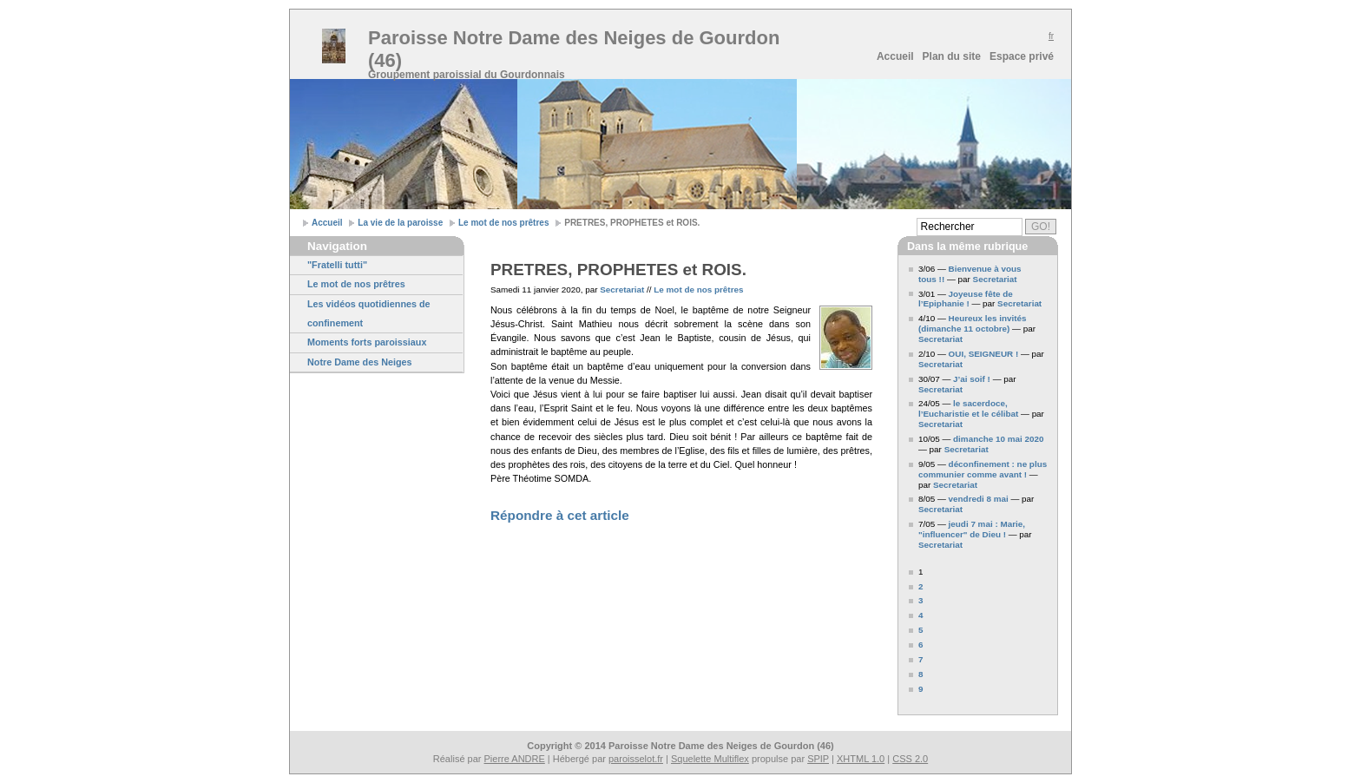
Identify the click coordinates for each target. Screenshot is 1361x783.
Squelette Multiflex (710, 758)
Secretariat (622, 289)
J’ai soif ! (971, 379)
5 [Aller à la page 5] (921, 630)
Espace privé (1022, 56)
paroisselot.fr (635, 758)
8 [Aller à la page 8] (921, 674)
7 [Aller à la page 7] (921, 659)
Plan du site (952, 56)
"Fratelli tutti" (337, 265)
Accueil (895, 56)
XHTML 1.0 (860, 758)
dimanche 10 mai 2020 (998, 439)
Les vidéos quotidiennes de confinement (369, 313)
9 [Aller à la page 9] (921, 689)
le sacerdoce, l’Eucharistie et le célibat (968, 408)
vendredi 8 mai (979, 498)
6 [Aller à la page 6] (921, 644)
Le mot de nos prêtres (503, 222)
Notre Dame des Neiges (359, 362)
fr (1051, 36)
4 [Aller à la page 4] (921, 615)
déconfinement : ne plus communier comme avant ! (982, 469)
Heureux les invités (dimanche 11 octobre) (972, 323)
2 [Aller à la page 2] (921, 586)
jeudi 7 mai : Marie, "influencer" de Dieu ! (971, 529)
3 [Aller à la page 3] (921, 600)
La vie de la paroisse (400, 222)
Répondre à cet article (559, 515)
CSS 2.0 (910, 758)
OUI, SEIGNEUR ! (984, 354)
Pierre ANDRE (514, 758)
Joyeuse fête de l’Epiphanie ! (965, 299)
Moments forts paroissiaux (366, 342)
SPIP (818, 758)
